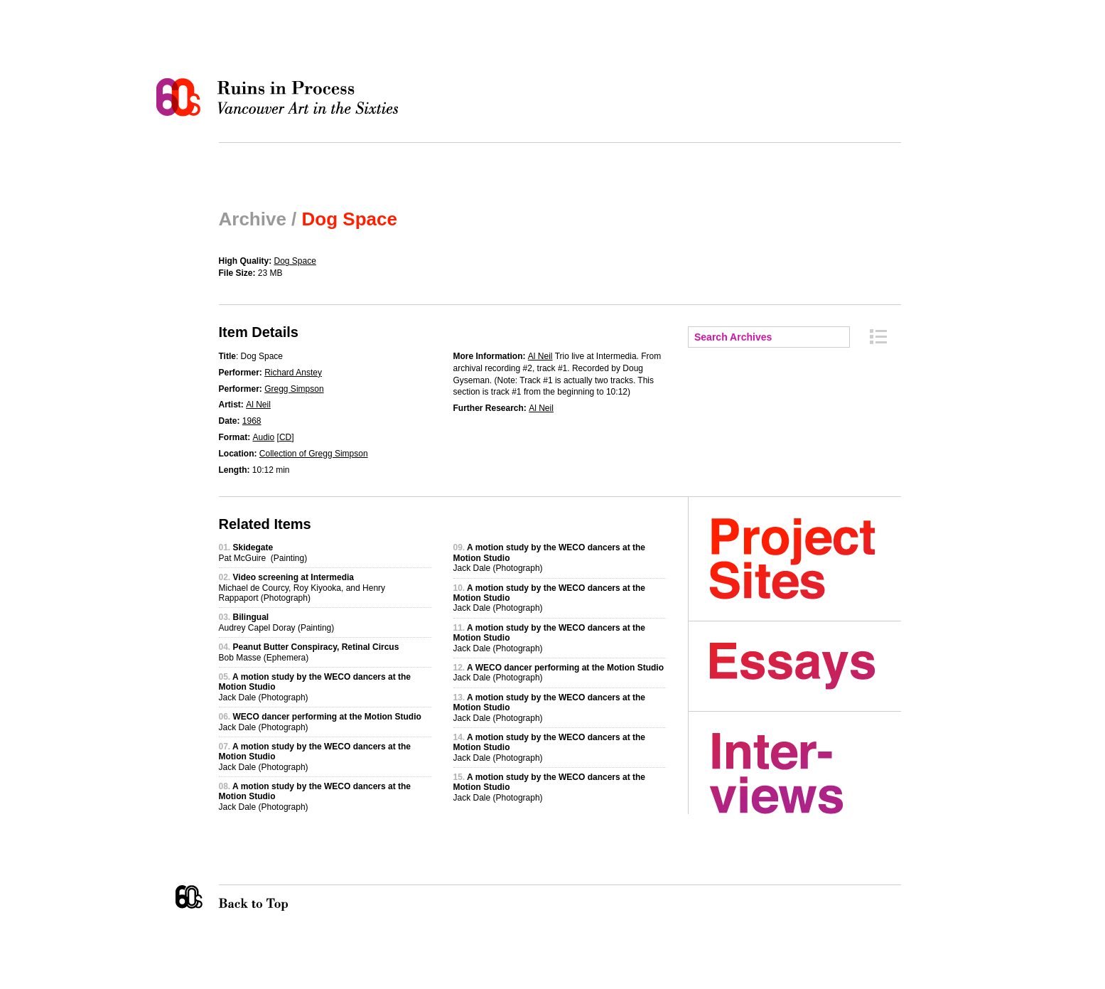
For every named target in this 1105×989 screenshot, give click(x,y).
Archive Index (878, 336)
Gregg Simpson (293, 389)
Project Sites (805, 558)
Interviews (805, 773)
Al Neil (258, 405)
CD (285, 437)
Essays (805, 666)
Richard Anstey (293, 373)
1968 (252, 421)
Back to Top (282, 898)
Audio (264, 437)
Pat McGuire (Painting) (263, 552)
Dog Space (295, 261)
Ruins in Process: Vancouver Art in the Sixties (280, 97)
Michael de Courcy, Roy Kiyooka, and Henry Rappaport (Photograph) (302, 587)
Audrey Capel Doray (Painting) (277, 622)
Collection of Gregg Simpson (313, 454)
